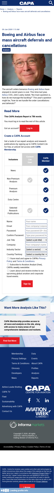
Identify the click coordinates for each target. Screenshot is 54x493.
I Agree (27, 487)
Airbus (41, 89)
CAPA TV (6, 391)
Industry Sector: (14, 249)
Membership (17, 353)
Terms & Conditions (26, 261)
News (14, 378)
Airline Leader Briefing (12, 386)
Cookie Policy (32, 447)
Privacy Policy (20, 447)
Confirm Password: (15, 235)
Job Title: (11, 240)
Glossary (16, 368)
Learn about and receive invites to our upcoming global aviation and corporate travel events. (25, 273)
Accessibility (8, 447)
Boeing (31, 89)
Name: (10, 221)
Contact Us (7, 411)
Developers (17, 373)
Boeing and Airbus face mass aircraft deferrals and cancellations (26, 11)
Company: (11, 244)
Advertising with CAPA (12, 406)
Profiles (34, 368)
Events (34, 358)
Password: (11, 230)
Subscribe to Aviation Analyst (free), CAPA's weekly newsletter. (24, 266)
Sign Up (27, 283)
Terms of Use (45, 447)
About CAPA (36, 363)
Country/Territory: (15, 254)
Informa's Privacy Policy (40, 473)
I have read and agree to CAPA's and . (26, 260)
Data (33, 353)
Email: (9, 226)
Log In (29, 128)
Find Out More (9, 340)
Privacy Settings (41, 481)
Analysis (10, 9)
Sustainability (8, 401)
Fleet (4, 396)
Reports (19, 9)
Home (2, 9)
